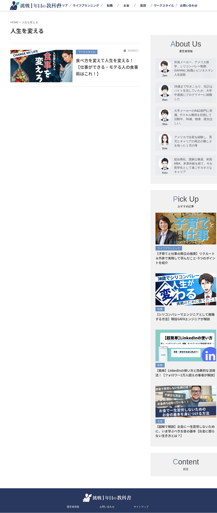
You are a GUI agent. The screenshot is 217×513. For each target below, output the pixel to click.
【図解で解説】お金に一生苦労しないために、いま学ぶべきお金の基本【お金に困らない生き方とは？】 (185, 431)
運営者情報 (73, 506)
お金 (126, 5)
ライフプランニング (86, 5)
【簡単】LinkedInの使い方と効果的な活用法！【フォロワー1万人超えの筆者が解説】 (186, 372)
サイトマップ (141, 506)
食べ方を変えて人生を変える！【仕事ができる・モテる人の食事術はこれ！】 (107, 67)
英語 (143, 5)
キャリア (62, 5)
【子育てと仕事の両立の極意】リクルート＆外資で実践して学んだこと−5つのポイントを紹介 (185, 258)
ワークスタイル (164, 5)
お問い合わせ (188, 5)
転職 (110, 5)
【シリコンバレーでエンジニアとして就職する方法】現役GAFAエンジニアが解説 (185, 316)
